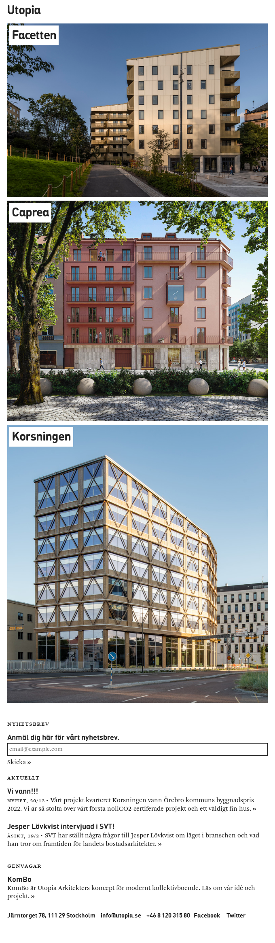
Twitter (236, 915)
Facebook (207, 915)
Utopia (23, 9)
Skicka (19, 762)
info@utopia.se (121, 915)
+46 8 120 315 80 (168, 915)
